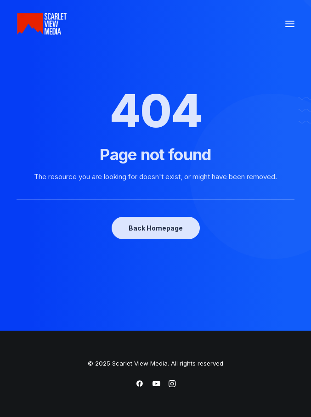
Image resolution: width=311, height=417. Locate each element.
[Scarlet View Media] (42, 23)
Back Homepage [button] (156, 228)
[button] (290, 24)
